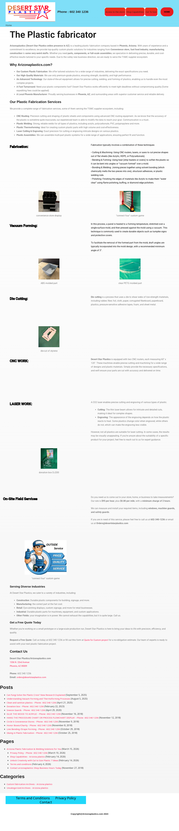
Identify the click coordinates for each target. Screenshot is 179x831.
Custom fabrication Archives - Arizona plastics (31, 783)
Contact (46, 810)
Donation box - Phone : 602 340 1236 (26, 706)
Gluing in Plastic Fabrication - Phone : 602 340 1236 (33, 732)
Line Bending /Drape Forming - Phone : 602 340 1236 (34, 728)
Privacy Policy (65, 800)
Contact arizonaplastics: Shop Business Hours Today (37, 767)
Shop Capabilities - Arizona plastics (28, 756)
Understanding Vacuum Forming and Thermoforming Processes (40, 698)
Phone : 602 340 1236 (72, 12)
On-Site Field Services (26, 498)
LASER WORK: (25, 403)
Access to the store (115, 11)
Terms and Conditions (33, 800)
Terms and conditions (21, 763)
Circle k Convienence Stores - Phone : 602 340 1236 (33, 721)
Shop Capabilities (135, 11)
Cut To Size (151, 11)
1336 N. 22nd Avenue (20, 662)
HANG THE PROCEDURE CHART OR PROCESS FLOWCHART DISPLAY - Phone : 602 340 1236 (54, 717)
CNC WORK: (22, 360)
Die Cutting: (22, 298)
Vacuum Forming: (28, 225)
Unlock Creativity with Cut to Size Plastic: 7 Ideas (35, 760)
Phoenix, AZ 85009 (19, 665)
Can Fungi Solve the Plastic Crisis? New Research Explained (38, 694)
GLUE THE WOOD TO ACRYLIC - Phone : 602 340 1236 (34, 713)
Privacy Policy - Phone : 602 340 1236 (29, 752)
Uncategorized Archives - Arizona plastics (28, 787)
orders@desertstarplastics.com (32, 677)
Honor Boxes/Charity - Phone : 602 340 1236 (30, 725)
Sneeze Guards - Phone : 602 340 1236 (26, 709)
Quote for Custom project (96, 640)
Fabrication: (22, 146)
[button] (167, 11)
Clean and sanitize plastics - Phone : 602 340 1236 (33, 702)
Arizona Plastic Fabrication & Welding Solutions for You (36, 748)
